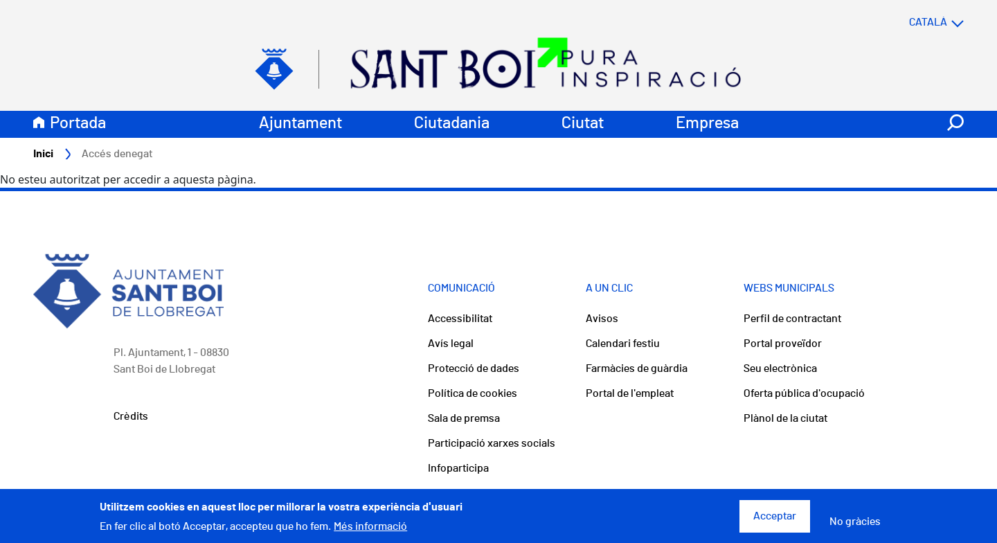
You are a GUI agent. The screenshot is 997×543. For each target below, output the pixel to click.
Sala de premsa (464, 418)
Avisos (602, 318)
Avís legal (451, 343)
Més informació (370, 531)
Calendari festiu (623, 343)
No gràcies (855, 526)
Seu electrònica (780, 368)
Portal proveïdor (783, 343)
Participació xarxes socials (491, 443)
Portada (78, 123)
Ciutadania (451, 123)
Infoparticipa (458, 468)
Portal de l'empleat (630, 393)
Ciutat (583, 123)
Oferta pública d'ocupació (804, 393)
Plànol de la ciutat (785, 418)
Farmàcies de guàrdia (637, 368)
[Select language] (909, 22)
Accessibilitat (460, 318)
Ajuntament (300, 123)
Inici (43, 153)
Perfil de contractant (792, 318)
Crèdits (131, 416)
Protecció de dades (473, 368)
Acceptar (774, 520)
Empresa (707, 123)
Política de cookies (472, 393)
